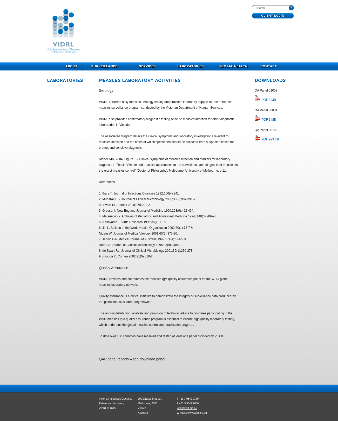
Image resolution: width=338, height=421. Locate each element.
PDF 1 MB (269, 119)
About (71, 66)
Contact (268, 66)
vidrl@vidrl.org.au (187, 408)
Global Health (233, 66)
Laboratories (190, 66)
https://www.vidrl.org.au (193, 412)
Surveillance (104, 66)
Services (147, 66)
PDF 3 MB (269, 100)
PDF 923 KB (270, 139)
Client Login (273, 15)
